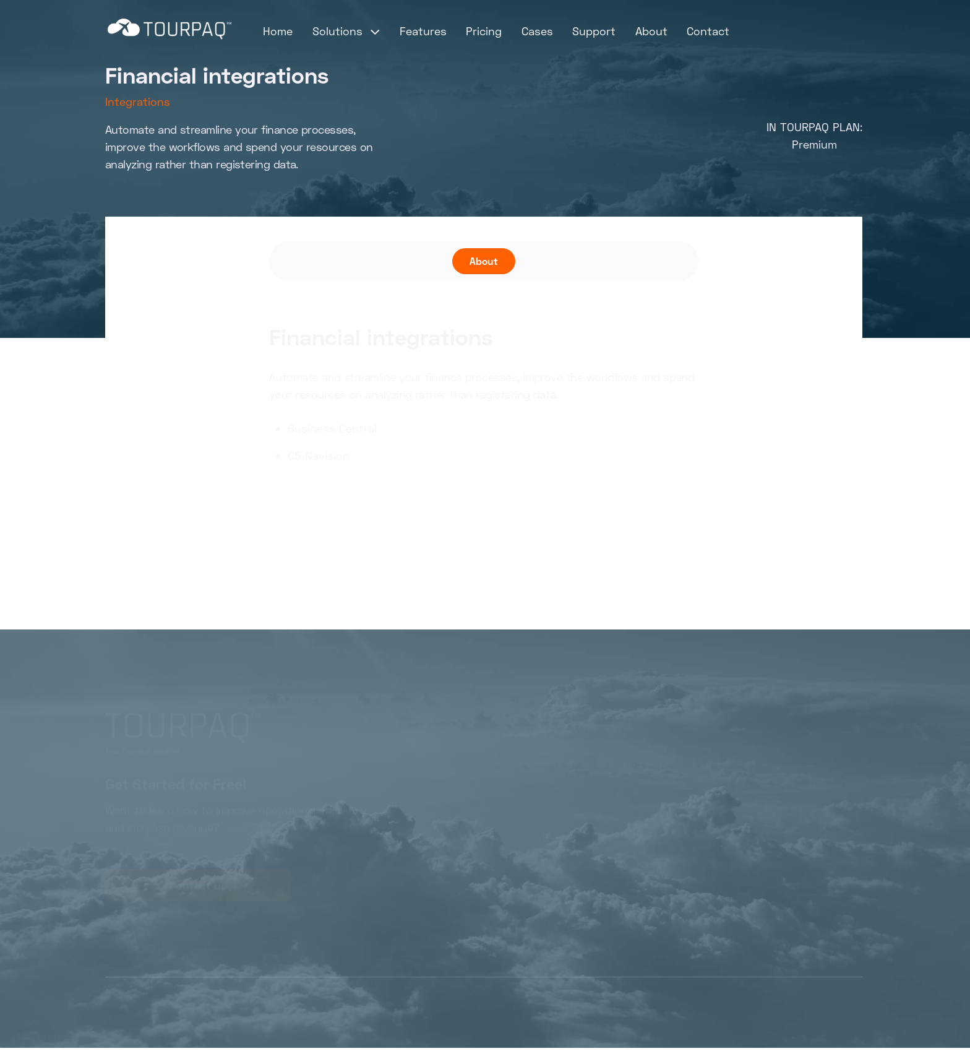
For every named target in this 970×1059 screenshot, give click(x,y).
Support (594, 31)
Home (278, 31)
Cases (537, 31)
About (651, 31)
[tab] (483, 261)
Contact (708, 31)
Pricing (484, 31)
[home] (169, 29)
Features (423, 31)
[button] (346, 31)
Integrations (137, 101)
